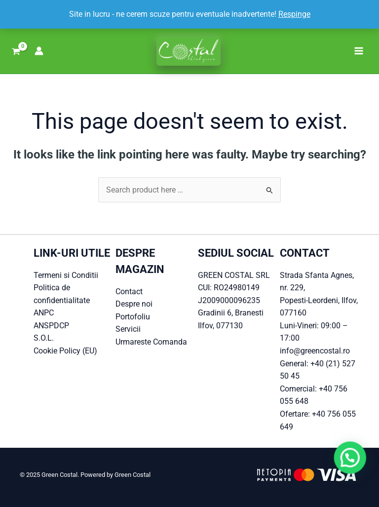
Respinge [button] (294, 14)
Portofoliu (132, 316)
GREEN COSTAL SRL (234, 275)
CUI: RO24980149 (229, 287)
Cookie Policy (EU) (65, 350)
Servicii (128, 329)
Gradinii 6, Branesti (231, 312)
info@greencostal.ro (315, 350)
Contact (129, 291)
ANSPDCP (51, 325)
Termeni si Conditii (66, 275)
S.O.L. (44, 338)
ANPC (44, 312)
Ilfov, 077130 (220, 325)
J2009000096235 (229, 300)
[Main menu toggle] (358, 50)
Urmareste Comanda (151, 342)
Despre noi (133, 304)
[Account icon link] (39, 50)
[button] (354, 469)
